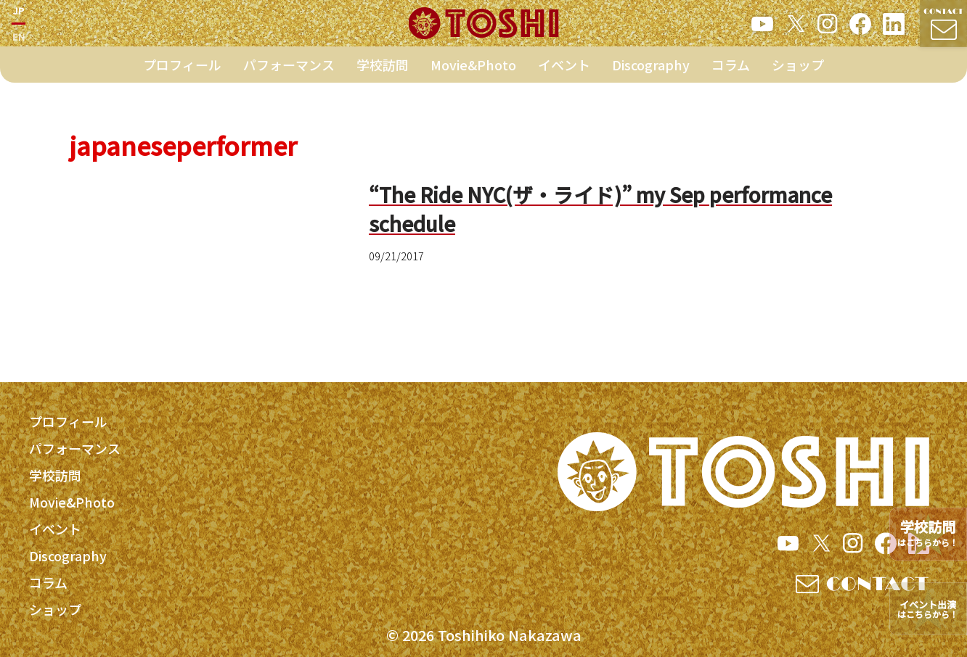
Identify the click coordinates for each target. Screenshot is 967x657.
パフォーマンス (289, 70)
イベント (564, 70)
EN (18, 39)
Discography (651, 70)
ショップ (798, 70)
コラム (730, 70)
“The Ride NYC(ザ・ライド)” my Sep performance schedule (602, 208)
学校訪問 (382, 70)
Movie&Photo (473, 70)
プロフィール (182, 70)
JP (18, 13)
